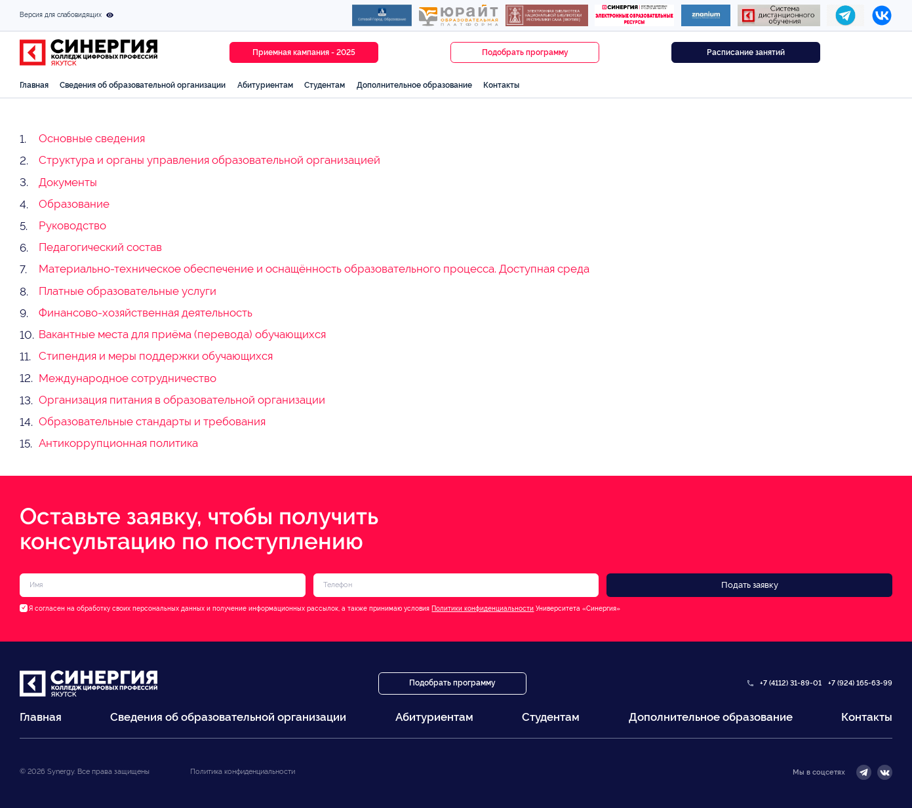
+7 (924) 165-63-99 (860, 683)
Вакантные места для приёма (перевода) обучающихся (182, 334)
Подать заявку (749, 585)
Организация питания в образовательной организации (182, 399)
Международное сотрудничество (127, 378)
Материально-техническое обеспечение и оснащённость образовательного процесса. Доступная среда (314, 268)
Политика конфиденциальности (242, 771)
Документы (68, 182)
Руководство (72, 225)
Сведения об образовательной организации (143, 85)
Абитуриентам (265, 85)
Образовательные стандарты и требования (152, 421)
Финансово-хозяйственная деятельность (145, 312)
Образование (74, 203)
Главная (34, 85)
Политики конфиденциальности (482, 608)
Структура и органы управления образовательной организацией (209, 159)
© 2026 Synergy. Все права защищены (84, 771)
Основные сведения (92, 138)
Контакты (501, 85)
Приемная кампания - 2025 (303, 52)
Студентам (324, 85)
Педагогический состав (100, 247)
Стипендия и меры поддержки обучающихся (156, 355)
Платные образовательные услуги (127, 291)
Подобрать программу (525, 52)
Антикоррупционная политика (118, 443)
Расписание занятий (746, 52)
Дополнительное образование (414, 85)
